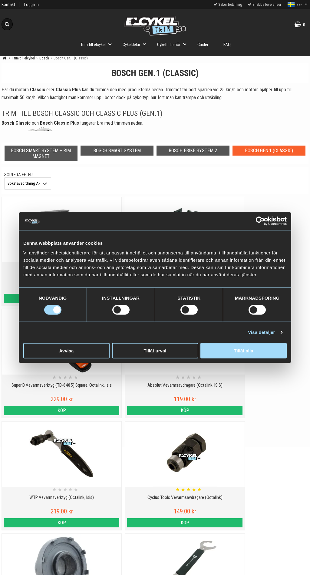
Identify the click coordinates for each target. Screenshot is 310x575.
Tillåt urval (155, 350)
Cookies (38, 504)
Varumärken (38, 518)
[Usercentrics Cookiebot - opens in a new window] (260, 221)
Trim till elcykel (98, 44)
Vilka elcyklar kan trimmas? (116, 504)
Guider (202, 44)
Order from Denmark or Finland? (116, 567)
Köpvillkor (38, 532)
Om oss (38, 546)
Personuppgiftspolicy (38, 490)
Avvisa (66, 350)
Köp (39, 410)
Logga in (31, 4)
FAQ (227, 44)
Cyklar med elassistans (116, 518)
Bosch (44, 58)
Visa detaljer (261, 332)
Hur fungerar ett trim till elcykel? (116, 532)
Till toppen (155, 465)
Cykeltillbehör (173, 44)
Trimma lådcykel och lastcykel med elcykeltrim (116, 549)
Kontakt (8, 4)
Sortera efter (18, 174)
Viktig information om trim (116, 490)
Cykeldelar (136, 44)
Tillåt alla (243, 350)
